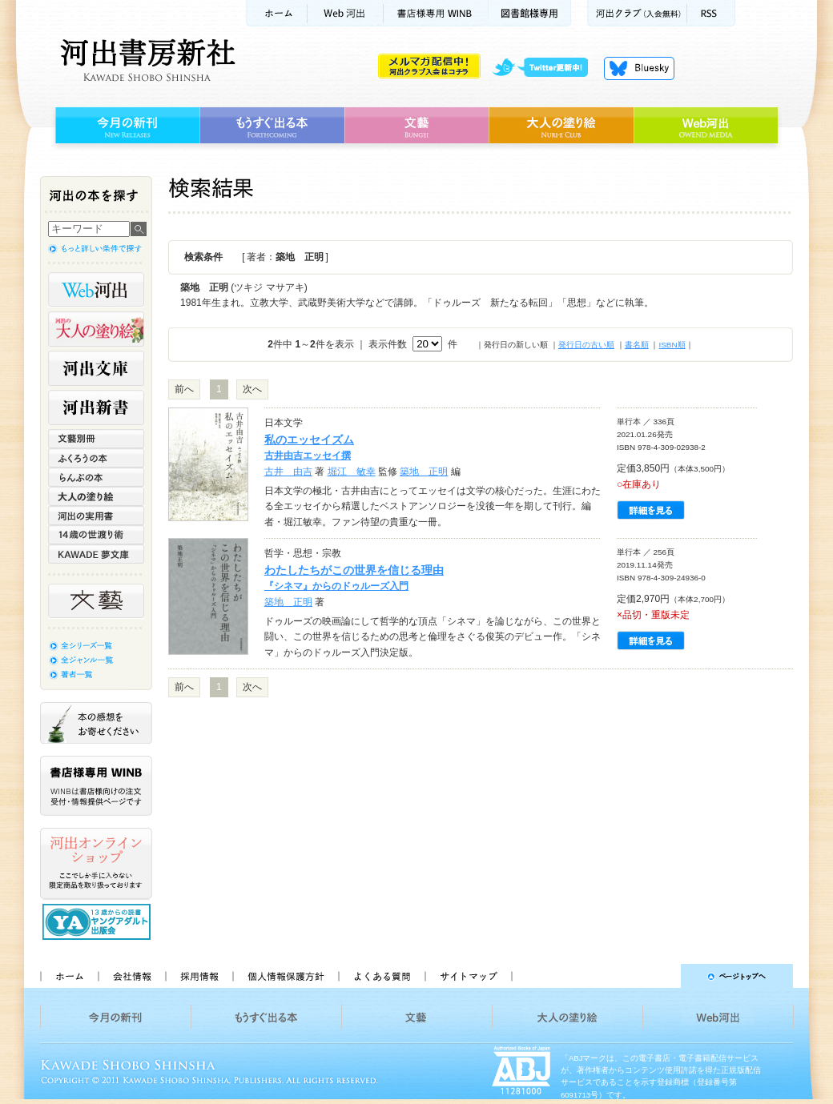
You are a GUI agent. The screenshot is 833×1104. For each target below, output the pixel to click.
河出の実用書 (96, 515)
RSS (711, 13)
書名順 (637, 344)
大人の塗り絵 (561, 126)
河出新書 (96, 407)
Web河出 (345, 13)
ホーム (276, 13)
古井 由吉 (288, 471)
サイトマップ (469, 976)
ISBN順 (671, 344)
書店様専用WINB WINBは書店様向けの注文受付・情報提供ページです (96, 786)
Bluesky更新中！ (639, 68)
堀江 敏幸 (352, 471)
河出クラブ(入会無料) (637, 13)
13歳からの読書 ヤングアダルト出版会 (98, 922)
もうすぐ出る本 (271, 126)
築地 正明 (424, 471)
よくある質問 (381, 976)
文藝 (416, 126)
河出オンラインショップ (96, 864)
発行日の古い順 (586, 344)
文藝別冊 (96, 438)
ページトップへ (659, 976)
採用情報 (198, 976)
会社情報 (131, 976)
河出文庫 (96, 368)
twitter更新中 (546, 68)
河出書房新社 (145, 60)
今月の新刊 (125, 126)
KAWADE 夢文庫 (96, 554)
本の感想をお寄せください (96, 723)
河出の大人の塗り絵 (96, 329)
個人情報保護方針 (285, 976)
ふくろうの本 (96, 458)
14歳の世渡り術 (96, 534)
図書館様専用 (530, 13)
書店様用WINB (436, 13)
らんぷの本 (96, 477)
